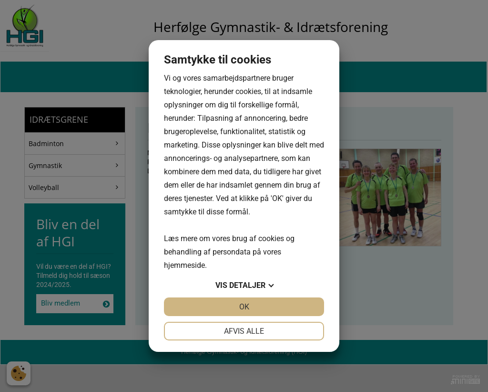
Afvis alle (244, 331)
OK (244, 306)
